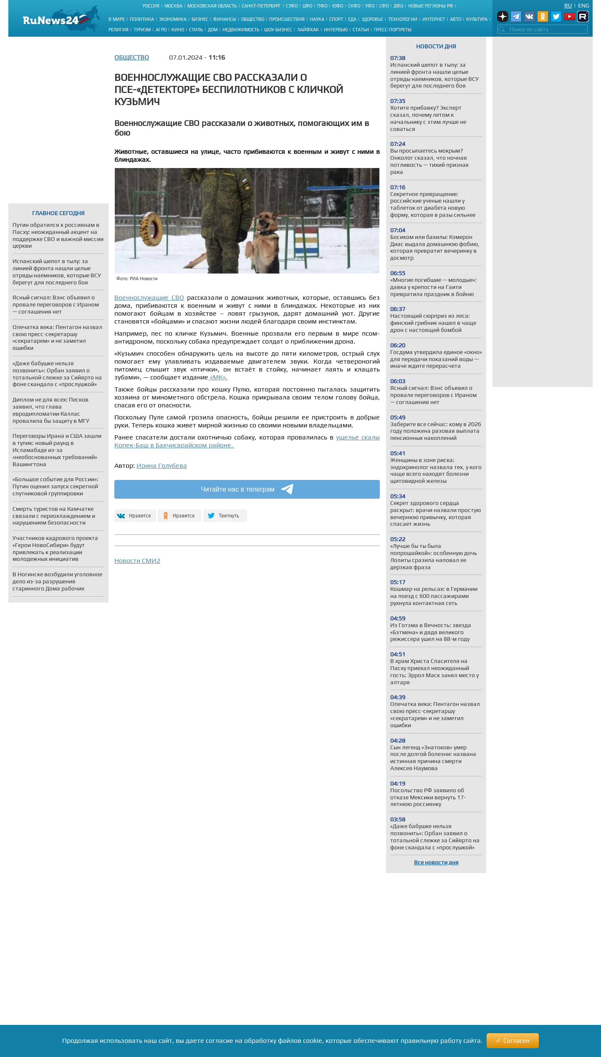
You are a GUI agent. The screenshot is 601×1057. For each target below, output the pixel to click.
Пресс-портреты (393, 29)
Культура (476, 19)
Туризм (142, 29)
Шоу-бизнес (278, 29)
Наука (317, 19)
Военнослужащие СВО (149, 297)
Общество (252, 19)
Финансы (224, 19)
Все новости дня (436, 862)
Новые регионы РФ (430, 5)
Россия (151, 5)
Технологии (402, 19)
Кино (178, 29)
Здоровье (372, 19)
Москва (173, 5)
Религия (119, 29)
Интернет (433, 19)
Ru (568, 5)
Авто (455, 19)
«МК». (217, 377)
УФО (369, 5)
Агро (161, 29)
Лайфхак (308, 29)
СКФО (354, 5)
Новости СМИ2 (137, 561)
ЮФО (337, 5)
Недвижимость (240, 29)
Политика (142, 19)
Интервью (336, 29)
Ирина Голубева (161, 465)
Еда (352, 19)
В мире (117, 19)
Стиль (196, 29)
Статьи (361, 29)
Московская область (212, 5)
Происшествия (287, 19)
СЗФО (292, 5)
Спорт (336, 19)
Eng (583, 5)
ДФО (398, 5)
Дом (212, 29)
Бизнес (200, 19)
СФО (384, 5)
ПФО (322, 5)
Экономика (173, 19)
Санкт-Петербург (261, 5)
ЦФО (307, 5)
